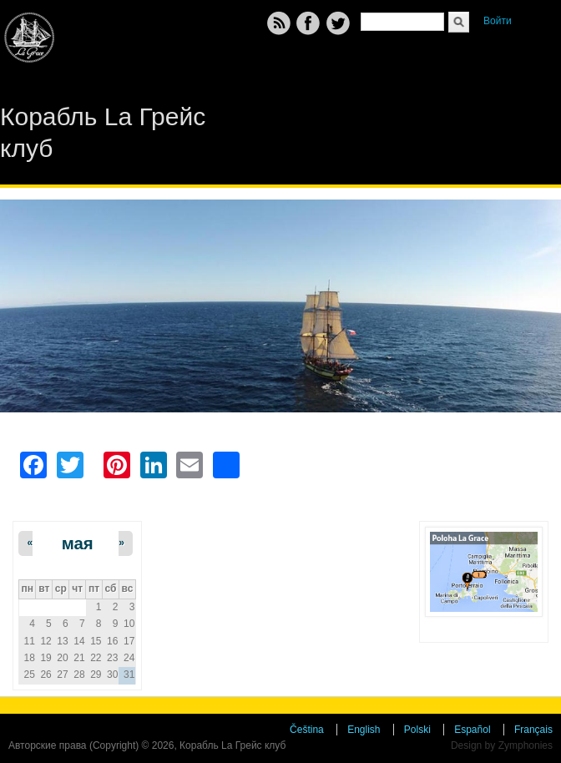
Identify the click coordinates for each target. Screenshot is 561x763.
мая (78, 543)
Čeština (307, 729)
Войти (497, 21)
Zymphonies (525, 745)
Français (533, 729)
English (363, 729)
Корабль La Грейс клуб (102, 132)
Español (472, 729)
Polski (417, 729)
